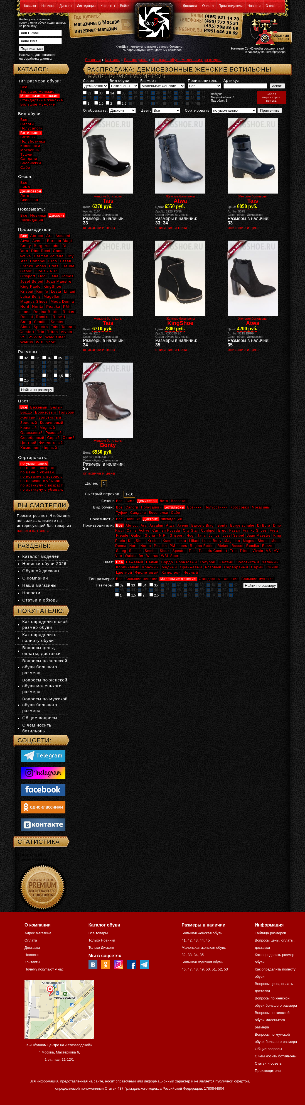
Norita (146, 546)
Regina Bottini (202, 546)
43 (87, 98)
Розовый (213, 567)
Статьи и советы (268, 1063)
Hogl (190, 535)
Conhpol (208, 530)
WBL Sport (170, 556)
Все (119, 501)
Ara (144, 525)
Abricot (132, 525)
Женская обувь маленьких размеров (186, 60)
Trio (233, 551)
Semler (151, 551)
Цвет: (146, 110)
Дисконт (66, 6)
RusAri (268, 546)
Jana (201, 535)
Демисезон (147, 501)
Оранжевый (191, 567)
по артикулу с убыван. (41, 489)
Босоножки (158, 513)
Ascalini (156, 525)
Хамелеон (171, 572)
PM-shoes (178, 546)
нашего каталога (33, 531)
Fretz (274, 530)
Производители (231, 6)
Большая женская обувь (201, 933)
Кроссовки (239, 507)
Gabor (136, 535)
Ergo (222, 530)
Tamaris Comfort (212, 551)
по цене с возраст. (38, 468)
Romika (252, 546)
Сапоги (132, 507)
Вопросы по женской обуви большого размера (44, 666)
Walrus (152, 556)
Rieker (223, 546)
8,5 (144, 103)
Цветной (124, 572)
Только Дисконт (101, 947)
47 (133, 98)
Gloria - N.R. (156, 535)
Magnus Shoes (256, 541)
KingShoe (136, 541)
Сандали (138, 513)
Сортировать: (198, 110)
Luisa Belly (212, 541)
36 (133, 93)
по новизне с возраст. (41, 476)
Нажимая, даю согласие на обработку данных (37, 56)
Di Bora (263, 525)
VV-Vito (35, 337)
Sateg (121, 551)
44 (98, 98)
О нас (269, 6)
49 (155, 98)
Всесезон (179, 501)
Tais (192, 551)
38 (155, 93)
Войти (124, 6)
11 (201, 103)
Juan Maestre (258, 535)
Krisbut (153, 541)
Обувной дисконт (41, 570)
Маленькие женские (178, 579)
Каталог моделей (41, 556)
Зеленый (270, 562)
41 (190, 93)
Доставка (190, 6)
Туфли (121, 513)
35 (121, 93)
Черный (190, 572)
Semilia (135, 551)
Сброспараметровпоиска (271, 97)
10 (178, 103)
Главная (93, 60)
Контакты (107, 6)
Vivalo (257, 551)
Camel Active (138, 530)
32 (87, 93)
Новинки (48, 6)
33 (98, 93)
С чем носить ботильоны (276, 1056)
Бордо (167, 562)
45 (110, 98)
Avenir (183, 525)
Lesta (181, 541)
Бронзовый (186, 562)
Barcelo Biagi (203, 525)
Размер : (148, 81)
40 (178, 93)
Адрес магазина (37, 933)
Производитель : (204, 81)
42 (201, 93)
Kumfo (168, 541)
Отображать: (95, 110)
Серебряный (236, 567)
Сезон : (90, 81)
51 (178, 98)
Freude (122, 535)
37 (144, 93)
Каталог (30, 6)
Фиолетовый (147, 572)
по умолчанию (34, 463)
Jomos (214, 535)
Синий (272, 567)
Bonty (222, 525)
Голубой (207, 562)
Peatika (160, 546)
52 (190, 98)
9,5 (167, 103)
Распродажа (135, 60)
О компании (35, 578)
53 (201, 98)
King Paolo (30, 286)
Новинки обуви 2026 (44, 563)
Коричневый (127, 567)
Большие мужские (258, 579)
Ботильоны (175, 507)
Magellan (232, 541)
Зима (130, 501)
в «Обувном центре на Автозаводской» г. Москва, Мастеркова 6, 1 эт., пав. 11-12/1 (59, 1052)
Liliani (194, 541)
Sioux (164, 551)
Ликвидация (86, 6)
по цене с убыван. (37, 472)
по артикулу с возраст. (42, 485)
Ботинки (194, 507)
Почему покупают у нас (43, 969)
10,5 (191, 103)
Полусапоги (151, 507)
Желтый (226, 562)
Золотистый (247, 562)
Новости (254, 6)
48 (144, 98)
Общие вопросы (39, 717)
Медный (169, 567)
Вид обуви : (121, 81)
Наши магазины (39, 585)
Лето (164, 501)
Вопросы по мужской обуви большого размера (45, 704)
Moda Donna (62, 301)
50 (167, 98)
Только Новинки (101, 940)
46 (121, 98)
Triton (245, 551)
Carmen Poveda (166, 530)
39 (167, 93)
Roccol (237, 546)
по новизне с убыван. (41, 481)
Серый (257, 567)
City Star (190, 530)
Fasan (234, 530)
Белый (152, 562)
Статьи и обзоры (40, 600)
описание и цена (99, 228)
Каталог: (33, 69)
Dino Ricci (40, 251)
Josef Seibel (233, 535)
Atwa (170, 525)
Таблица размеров (270, 933)
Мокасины (261, 507)
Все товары (98, 933)
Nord (133, 546)
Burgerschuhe (242, 525)
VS (268, 551)
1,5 (99, 103)
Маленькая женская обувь (203, 947)
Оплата (208, 6)
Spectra (179, 551)
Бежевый (134, 562)
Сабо (175, 513)
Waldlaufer (134, 556)
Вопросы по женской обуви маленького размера (44, 686)
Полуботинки (216, 507)
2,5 (121, 103)
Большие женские (142, 579)
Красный (150, 567)
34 (110, 93)
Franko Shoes (255, 530)
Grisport (177, 535)
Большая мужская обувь (202, 962)
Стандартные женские (218, 579)
